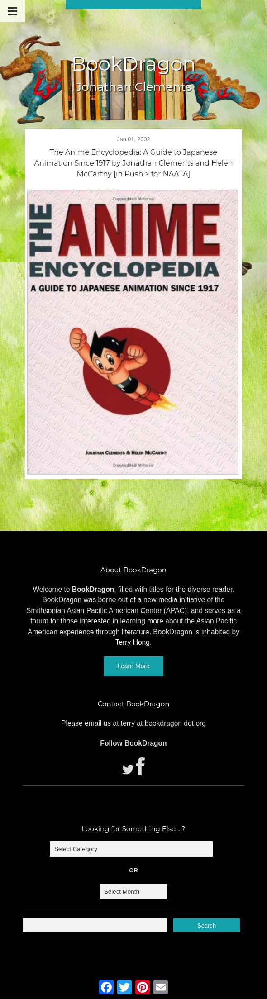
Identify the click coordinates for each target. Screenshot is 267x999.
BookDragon (133, 64)
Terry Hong (132, 642)
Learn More (133, 666)
